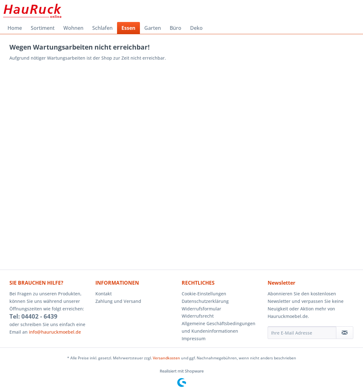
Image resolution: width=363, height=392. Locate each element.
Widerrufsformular (201, 309)
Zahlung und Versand (118, 301)
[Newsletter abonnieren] (344, 332)
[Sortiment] (42, 28)
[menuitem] (14, 28)
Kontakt (103, 294)
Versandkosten (166, 358)
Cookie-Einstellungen (204, 294)
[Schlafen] (102, 28)
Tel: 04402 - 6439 (33, 316)
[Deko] (196, 28)
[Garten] (152, 28)
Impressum (194, 338)
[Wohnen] (73, 28)
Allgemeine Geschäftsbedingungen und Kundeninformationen (218, 327)
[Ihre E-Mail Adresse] (302, 332)
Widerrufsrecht (198, 316)
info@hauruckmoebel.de (55, 332)
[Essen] (128, 28)
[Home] (14, 28)
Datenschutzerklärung (205, 301)
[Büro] (175, 28)
